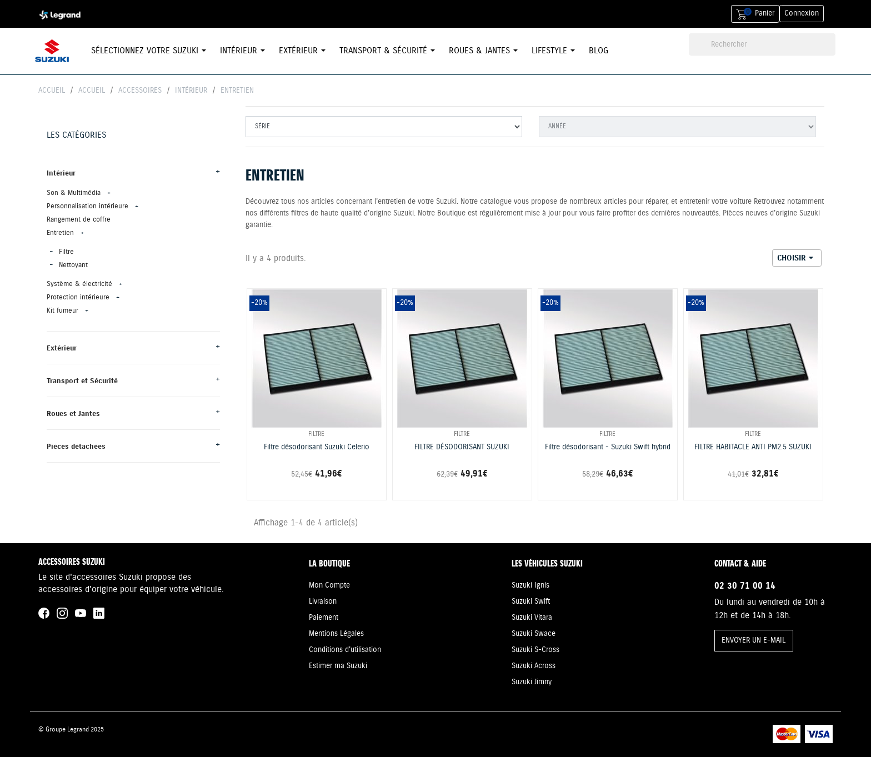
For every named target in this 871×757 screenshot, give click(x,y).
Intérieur (61, 173)
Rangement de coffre (79, 219)
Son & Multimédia (75, 193)
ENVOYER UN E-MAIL (753, 640)
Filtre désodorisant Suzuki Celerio (316, 447)
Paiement (323, 618)
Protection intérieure (79, 297)
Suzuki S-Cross (535, 650)
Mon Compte (329, 585)
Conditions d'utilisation (345, 650)
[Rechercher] (762, 44)
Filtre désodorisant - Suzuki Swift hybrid (607, 447)
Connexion (801, 13)
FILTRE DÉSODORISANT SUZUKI (461, 447)
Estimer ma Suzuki (338, 666)
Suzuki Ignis (530, 585)
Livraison (323, 601)
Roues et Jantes (73, 413)
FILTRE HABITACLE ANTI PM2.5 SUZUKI (753, 447)
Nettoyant (73, 265)
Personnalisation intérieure (89, 206)
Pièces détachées (76, 446)
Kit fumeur (64, 310)
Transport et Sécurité (82, 380)
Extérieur (62, 348)
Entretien (61, 233)
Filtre (66, 252)
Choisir (797, 257)
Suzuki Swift (531, 601)
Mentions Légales (336, 634)
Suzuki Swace (533, 634)
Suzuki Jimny (532, 682)
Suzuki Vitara (532, 618)
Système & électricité (80, 284)
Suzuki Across (533, 666)
